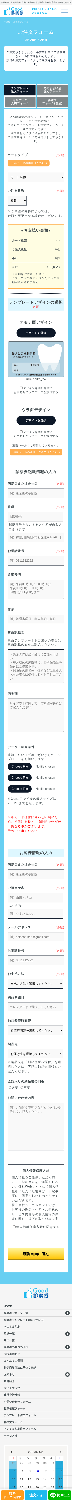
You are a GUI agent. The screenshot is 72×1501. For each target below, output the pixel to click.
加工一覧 (9, 1340)
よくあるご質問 (13, 1360)
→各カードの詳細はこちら (28, 163)
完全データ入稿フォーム (20, 102)
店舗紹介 (9, 1381)
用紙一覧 (9, 1333)
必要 (13, 1087)
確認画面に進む (36, 1254)
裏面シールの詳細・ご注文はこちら (35, 452)
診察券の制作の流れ (16, 1347)
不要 (25, 1087)
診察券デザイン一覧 (16, 1313)
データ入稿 (10, 1435)
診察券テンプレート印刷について (24, 1319)
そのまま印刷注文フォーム (52, 90)
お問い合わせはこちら (44, 9)
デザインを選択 (36, 332)
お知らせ (9, 1374)
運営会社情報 (12, 1394)
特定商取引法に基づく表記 (20, 1367)
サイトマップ (12, 1388)
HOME (7, 22)
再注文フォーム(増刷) (52, 102)
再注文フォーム (13, 1422)
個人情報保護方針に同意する (36, 1227)
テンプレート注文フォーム (20, 90)
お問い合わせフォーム (17, 1401)
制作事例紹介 (12, 1354)
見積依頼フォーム (14, 1408)
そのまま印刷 (12, 1326)
